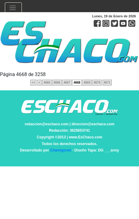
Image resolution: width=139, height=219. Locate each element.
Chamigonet (60, 150)
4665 (46, 82)
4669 (86, 82)
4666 (56, 82)
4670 (96, 82)
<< (33, 82)
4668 (76, 82)
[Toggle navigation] (13, 8)
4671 (107, 82)
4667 (66, 82)
